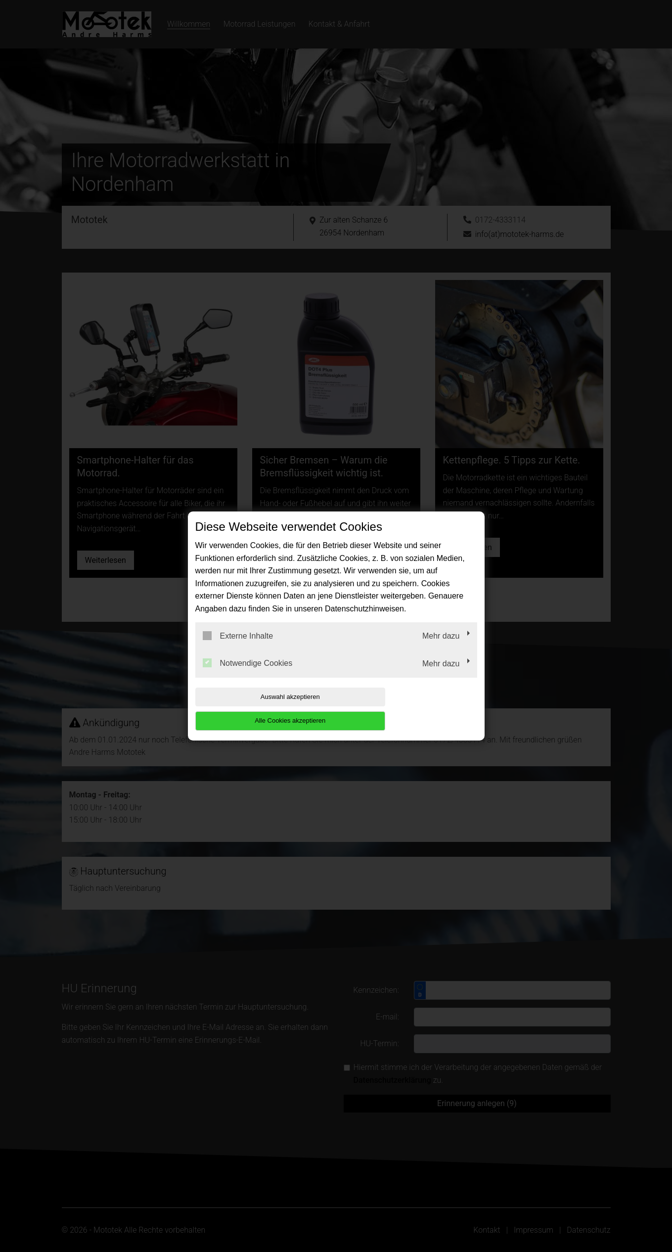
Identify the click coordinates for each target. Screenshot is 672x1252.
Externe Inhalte (238, 647)
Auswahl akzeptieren (258, 708)
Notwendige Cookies (248, 675)
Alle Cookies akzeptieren (413, 708)
